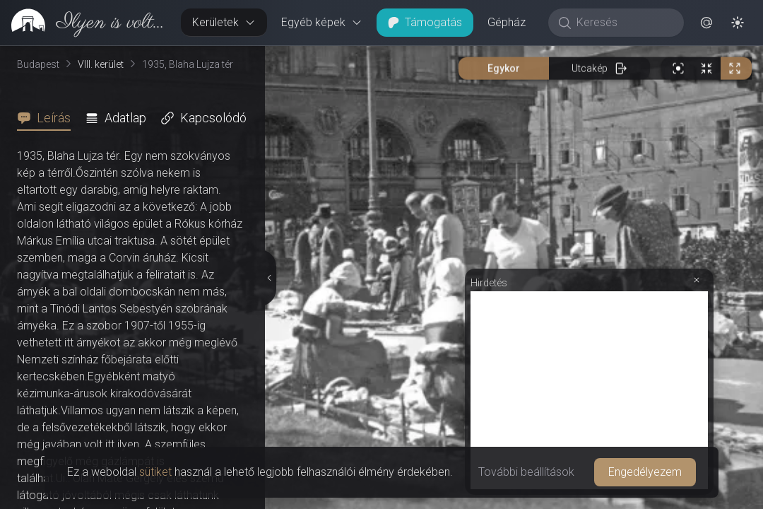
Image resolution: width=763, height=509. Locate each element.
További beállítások (526, 472)
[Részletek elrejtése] (269, 278)
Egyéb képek (321, 22)
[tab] (48, 118)
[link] (85, 23)
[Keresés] (623, 22)
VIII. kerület (101, 64)
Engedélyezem (645, 472)
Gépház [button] (506, 22)
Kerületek (224, 22)
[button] (706, 22)
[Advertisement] (589, 390)
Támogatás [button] (425, 22)
